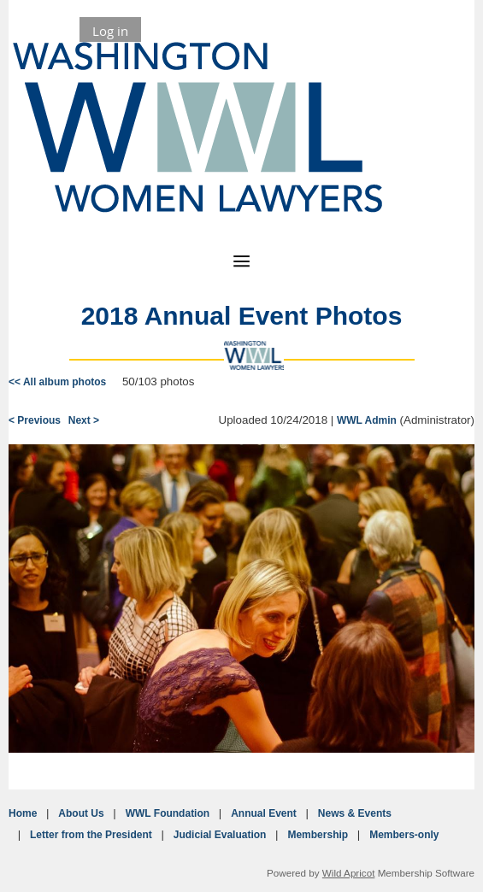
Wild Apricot (348, 872)
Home (23, 813)
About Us (80, 813)
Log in (110, 30)
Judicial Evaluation (220, 835)
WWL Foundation (167, 813)
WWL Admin (367, 420)
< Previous (35, 420)
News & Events (355, 813)
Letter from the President (91, 835)
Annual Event (264, 813)
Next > (83, 420)
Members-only (404, 835)
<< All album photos (57, 382)
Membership (317, 835)
